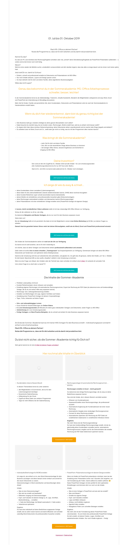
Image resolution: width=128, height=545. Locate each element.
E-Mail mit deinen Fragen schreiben (46, 345)
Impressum (59, 535)
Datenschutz (68, 535)
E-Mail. (83, 261)
